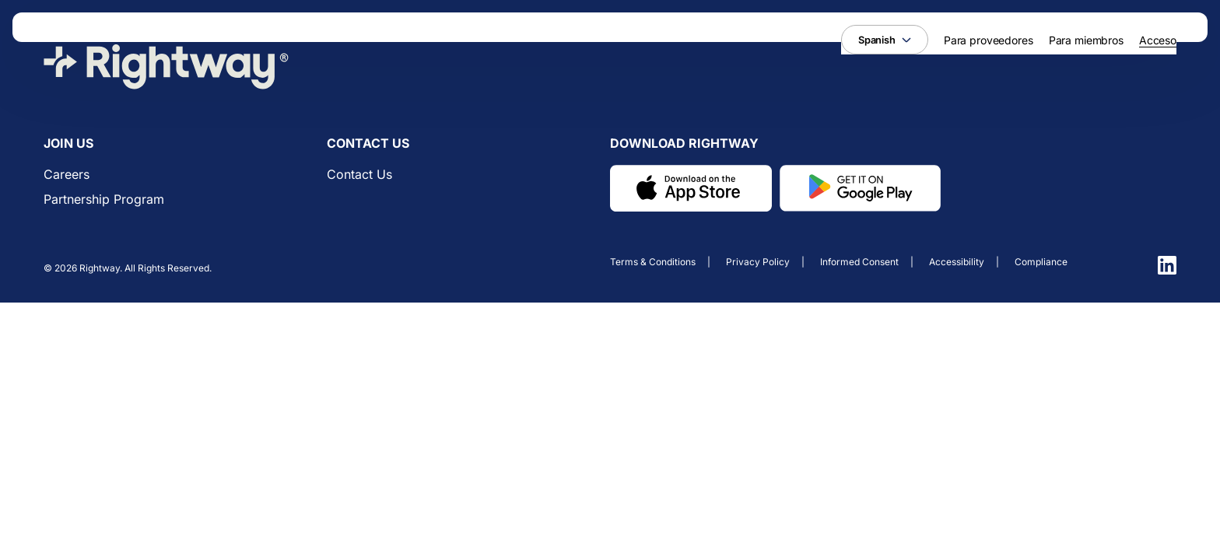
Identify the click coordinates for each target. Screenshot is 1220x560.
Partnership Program (104, 199)
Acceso (1157, 40)
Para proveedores (988, 40)
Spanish (884, 40)
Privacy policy (758, 262)
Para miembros (1086, 40)
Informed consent (859, 262)
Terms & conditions (653, 262)
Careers (66, 174)
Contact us (359, 174)
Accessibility (956, 262)
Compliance (1041, 262)
